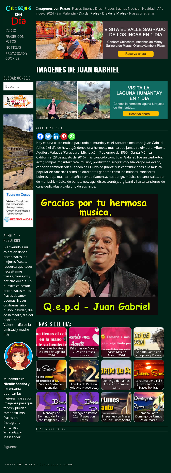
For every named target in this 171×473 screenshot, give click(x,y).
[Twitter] (48, 136)
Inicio (10, 30)
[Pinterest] (63, 136)
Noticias (13, 47)
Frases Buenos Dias (87, 8)
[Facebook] (40, 136)
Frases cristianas (142, 13)
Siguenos (10, 447)
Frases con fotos (51, 428)
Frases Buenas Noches (122, 8)
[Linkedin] (56, 136)
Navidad (148, 8)
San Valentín (66, 13)
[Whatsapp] (71, 136)
